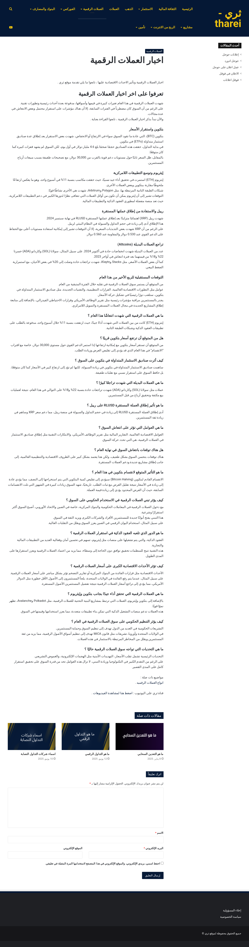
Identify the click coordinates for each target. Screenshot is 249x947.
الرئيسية (187, 9)
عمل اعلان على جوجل (226, 67)
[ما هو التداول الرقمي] (85, 736)
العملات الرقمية (93, 9)
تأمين (141, 27)
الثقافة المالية (167, 9)
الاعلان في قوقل (229, 73)
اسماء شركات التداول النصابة (38, 754)
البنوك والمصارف (44, 9)
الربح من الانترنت (164, 27)
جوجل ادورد (232, 60)
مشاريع (187, 27)
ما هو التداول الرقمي (97, 754)
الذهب (129, 9)
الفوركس (69, 9)
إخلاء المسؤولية (232, 910)
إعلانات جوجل (230, 54)
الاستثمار (147, 9)
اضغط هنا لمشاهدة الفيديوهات (112, 693)
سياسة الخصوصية (230, 916)
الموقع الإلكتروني (72, 848)
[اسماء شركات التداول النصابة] (32, 736)
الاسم (159, 832)
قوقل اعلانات (231, 79)
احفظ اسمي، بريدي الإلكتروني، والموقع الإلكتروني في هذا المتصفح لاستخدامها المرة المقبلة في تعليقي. (102, 863)
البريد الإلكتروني (153, 848)
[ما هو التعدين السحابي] (139, 736)
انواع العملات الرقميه (150, 683)
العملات (114, 9)
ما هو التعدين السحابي (150, 754)
